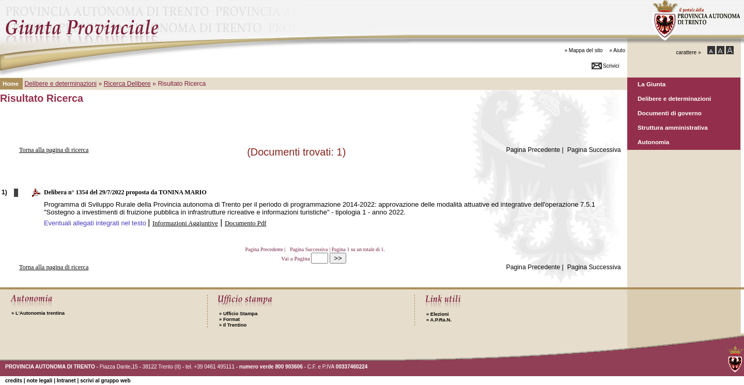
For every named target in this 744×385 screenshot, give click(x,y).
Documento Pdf (246, 223)
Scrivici (611, 66)
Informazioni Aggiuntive (185, 223)
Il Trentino (232, 325)
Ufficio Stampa (238, 313)
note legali (39, 380)
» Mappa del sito (583, 50)
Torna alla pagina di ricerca (54, 149)
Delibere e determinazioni (674, 98)
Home (10, 84)
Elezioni (437, 314)
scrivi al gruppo (105, 380)
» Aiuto (617, 50)
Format (229, 319)
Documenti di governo (670, 113)
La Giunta (651, 84)
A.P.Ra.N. (439, 319)
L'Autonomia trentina (38, 313)
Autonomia (653, 141)
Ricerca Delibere (127, 83)
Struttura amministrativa (673, 127)
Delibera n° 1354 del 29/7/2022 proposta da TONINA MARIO (125, 192)
